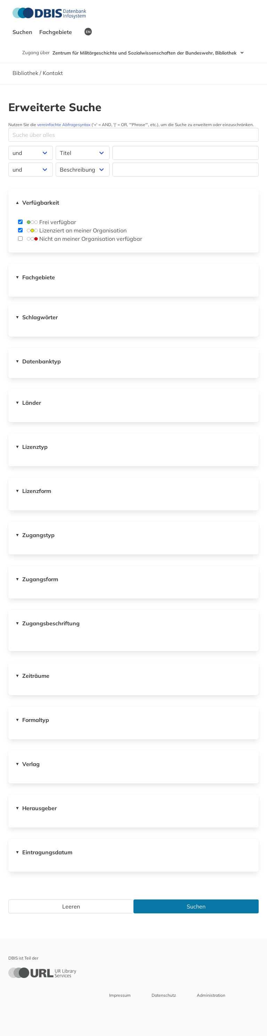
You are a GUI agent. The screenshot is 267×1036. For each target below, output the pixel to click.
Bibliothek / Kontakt (38, 72)
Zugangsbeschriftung (47, 623)
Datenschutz (164, 995)
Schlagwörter (36, 317)
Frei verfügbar (47, 222)
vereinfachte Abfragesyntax (63, 124)
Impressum (120, 995)
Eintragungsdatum (43, 852)
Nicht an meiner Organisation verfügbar (80, 238)
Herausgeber (36, 808)
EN (88, 32)
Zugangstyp (35, 535)
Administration (211, 995)
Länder (28, 402)
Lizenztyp (31, 446)
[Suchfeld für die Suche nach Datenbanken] (133, 135)
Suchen (23, 31)
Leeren (71, 906)
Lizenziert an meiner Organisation (72, 230)
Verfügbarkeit (37, 202)
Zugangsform (36, 579)
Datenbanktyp (38, 361)
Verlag (27, 763)
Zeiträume (32, 675)
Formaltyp (32, 719)
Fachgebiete (56, 31)
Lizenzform (33, 490)
